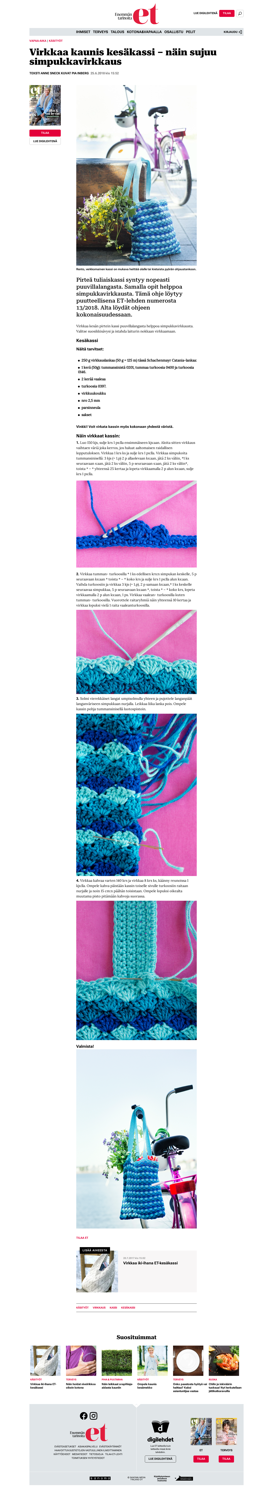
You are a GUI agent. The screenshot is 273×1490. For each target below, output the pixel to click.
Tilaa (227, 13)
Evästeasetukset (65, 1446)
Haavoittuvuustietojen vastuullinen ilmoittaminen (88, 1450)
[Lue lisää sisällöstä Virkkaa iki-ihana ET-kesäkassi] (136, 1271)
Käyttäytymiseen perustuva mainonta (162, 1478)
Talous (117, 32)
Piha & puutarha (112, 1379)
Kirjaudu (233, 32)
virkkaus (99, 1307)
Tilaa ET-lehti (113, 1454)
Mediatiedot (79, 1454)
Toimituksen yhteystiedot (88, 1458)
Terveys (100, 32)
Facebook (84, 1416)
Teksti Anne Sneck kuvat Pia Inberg (59, 73)
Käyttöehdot (62, 1454)
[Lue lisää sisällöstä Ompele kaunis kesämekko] (154, 1361)
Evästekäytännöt (110, 1446)
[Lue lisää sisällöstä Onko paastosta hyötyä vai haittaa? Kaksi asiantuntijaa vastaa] (190, 1361)
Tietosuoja (96, 1454)
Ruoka (213, 1379)
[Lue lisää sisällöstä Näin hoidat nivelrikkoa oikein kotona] (83, 1361)
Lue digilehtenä (205, 13)
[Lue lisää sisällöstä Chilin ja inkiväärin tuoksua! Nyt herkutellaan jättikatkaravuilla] (226, 1361)
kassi (113, 1307)
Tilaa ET (82, 1237)
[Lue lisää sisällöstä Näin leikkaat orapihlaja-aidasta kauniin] (119, 1361)
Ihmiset (83, 32)
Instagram (93, 1416)
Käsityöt (56, 40)
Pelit (190, 32)
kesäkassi (128, 1307)
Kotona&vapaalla (144, 32)
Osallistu (173, 32)
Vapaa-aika (37, 40)
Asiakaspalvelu (88, 1446)
